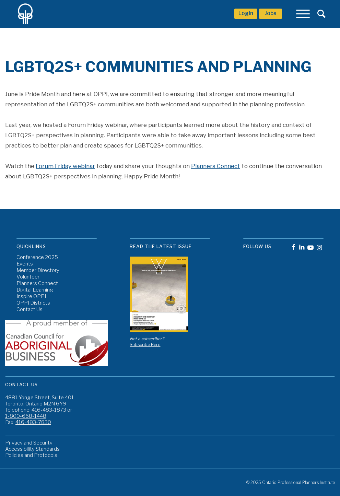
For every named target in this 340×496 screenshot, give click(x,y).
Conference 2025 (37, 257)
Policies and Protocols (31, 455)
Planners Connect (215, 166)
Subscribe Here (145, 344)
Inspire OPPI (31, 296)
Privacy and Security (28, 443)
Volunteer (27, 277)
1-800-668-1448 (25, 416)
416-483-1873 (49, 410)
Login (245, 13)
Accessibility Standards (32, 449)
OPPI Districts (33, 303)
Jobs (271, 13)
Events (24, 264)
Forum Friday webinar (65, 166)
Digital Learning (34, 290)
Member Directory (37, 270)
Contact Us (29, 309)
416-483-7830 (33, 422)
